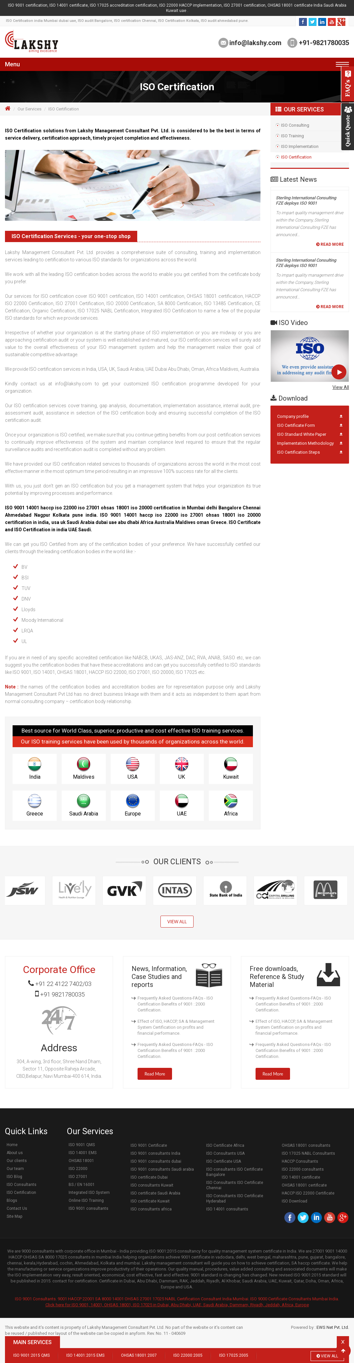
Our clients (17, 1160)
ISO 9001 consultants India (155, 1153)
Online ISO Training (86, 1200)
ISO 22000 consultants (303, 1169)
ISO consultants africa (151, 1209)
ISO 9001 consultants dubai (156, 1161)
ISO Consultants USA (225, 1153)
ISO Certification (296, 157)
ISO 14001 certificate (301, 1177)
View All (340, 387)
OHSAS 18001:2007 (139, 1355)
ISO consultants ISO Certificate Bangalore (234, 1172)
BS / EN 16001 (82, 1184)
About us (15, 1152)
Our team (15, 1168)
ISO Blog (14, 1176)
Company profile (293, 416)
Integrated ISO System (89, 1192)
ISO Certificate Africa (225, 1145)
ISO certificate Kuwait (150, 1201)
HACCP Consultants (300, 1161)
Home (12, 1144)
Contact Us (17, 1208)
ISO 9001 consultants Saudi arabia (162, 1169)
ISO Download (294, 1201)
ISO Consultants (21, 1184)
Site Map (14, 1216)
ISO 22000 (78, 1168)
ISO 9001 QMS (82, 1144)
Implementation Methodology (305, 443)
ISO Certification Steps (298, 452)
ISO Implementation (300, 146)
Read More (330, 188)
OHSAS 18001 (81, 1160)
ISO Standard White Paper (301, 434)
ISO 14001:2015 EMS (85, 1355)
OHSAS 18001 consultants (306, 1145)
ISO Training (292, 135)
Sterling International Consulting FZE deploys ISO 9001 (306, 206)
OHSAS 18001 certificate (304, 1185)
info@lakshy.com (255, 43)
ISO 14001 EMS (82, 1152)
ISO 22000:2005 (188, 1355)
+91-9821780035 (323, 43)
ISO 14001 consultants (227, 1209)
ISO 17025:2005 (233, 1355)
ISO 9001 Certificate (149, 1145)
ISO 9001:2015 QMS (31, 1355)
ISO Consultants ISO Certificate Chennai (234, 1185)
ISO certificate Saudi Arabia (155, 1193)
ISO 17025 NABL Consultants (308, 1153)
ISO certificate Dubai (149, 1177)
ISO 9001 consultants (88, 1208)
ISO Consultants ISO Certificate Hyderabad (234, 1198)
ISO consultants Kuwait (152, 1185)
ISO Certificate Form (296, 425)
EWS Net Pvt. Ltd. (333, 1327)
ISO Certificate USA (223, 1161)
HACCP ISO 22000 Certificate (308, 1193)
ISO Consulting (295, 125)
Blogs (12, 1200)
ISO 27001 (78, 1176)
